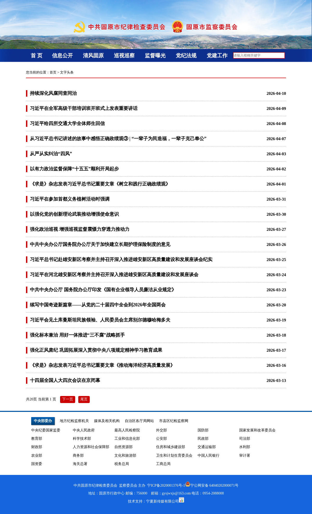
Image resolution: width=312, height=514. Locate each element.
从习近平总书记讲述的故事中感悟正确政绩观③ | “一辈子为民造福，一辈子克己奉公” (118, 138)
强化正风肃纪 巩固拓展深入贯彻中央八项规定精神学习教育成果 (96, 350)
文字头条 (67, 72)
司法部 (244, 439)
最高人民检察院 (127, 430)
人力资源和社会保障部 (91, 447)
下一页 (67, 399)
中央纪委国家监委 (45, 430)
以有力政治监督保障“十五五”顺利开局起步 (74, 168)
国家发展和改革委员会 (257, 430)
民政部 (203, 439)
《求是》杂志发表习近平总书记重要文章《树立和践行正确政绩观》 (100, 184)
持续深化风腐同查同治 (53, 93)
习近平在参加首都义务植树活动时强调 (69, 199)
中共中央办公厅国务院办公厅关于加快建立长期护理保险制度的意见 (100, 244)
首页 (53, 72)
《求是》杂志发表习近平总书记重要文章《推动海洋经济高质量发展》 (102, 365)
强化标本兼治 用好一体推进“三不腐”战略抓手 (77, 335)
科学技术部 (82, 439)
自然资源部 (123, 447)
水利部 (244, 447)
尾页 (84, 399)
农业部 (36, 455)
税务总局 (121, 464)
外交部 (161, 430)
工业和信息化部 (127, 439)
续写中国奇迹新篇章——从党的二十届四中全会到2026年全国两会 (98, 304)
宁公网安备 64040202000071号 (212, 485)
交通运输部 (207, 447)
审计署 (244, 455)
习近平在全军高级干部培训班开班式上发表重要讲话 (84, 108)
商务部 (78, 455)
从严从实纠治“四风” (51, 153)
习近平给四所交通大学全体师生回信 (67, 123)
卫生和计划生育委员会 (174, 455)
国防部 (203, 430)
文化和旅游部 (125, 455)
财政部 (36, 447)
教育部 (36, 439)
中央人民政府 (84, 430)
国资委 (36, 464)
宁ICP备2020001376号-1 (166, 485)
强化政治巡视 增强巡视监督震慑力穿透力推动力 (79, 229)
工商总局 (163, 464)
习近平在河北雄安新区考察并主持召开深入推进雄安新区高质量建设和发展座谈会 (114, 274)
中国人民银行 (208, 455)
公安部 (161, 439)
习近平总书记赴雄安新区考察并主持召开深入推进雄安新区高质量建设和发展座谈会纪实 (121, 259)
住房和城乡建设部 (170, 447)
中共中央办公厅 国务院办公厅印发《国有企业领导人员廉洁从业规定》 (103, 289)
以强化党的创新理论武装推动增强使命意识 (74, 214)
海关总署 (80, 464)
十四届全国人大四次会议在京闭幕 (65, 380)
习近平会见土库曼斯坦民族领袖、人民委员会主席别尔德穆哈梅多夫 (100, 320)
